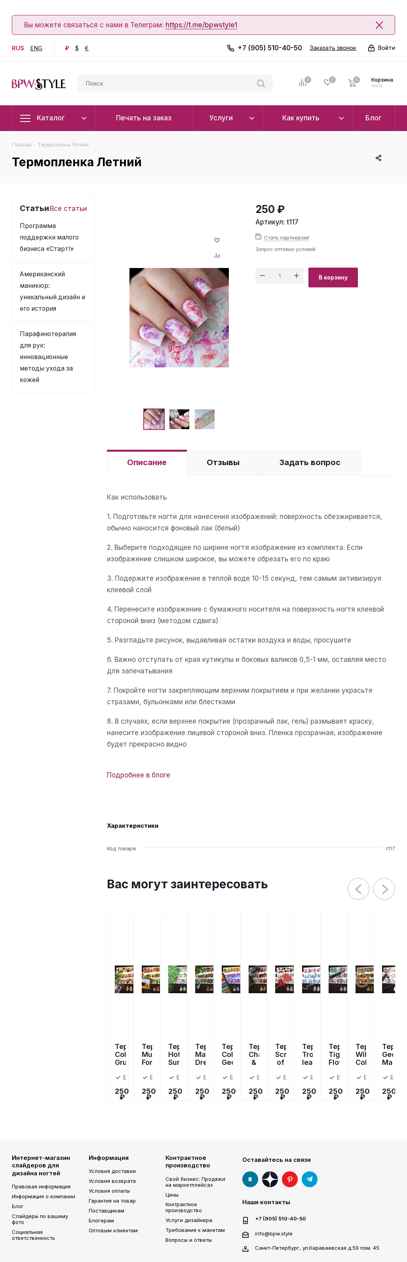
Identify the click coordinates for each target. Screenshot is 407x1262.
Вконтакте (250, 1179)
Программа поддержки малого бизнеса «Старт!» (49, 237)
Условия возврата (112, 1181)
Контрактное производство (187, 1161)
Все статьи (68, 209)
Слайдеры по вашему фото (40, 1219)
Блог (18, 1206)
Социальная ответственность (33, 1235)
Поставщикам (106, 1210)
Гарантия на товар (112, 1200)
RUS (18, 48)
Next (385, 889)
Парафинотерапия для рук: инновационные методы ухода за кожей (48, 357)
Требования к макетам (195, 1230)
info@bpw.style (274, 1233)
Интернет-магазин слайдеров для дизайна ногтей (41, 1165)
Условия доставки (112, 1171)
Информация (109, 1157)
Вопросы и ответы (188, 1240)
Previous (359, 889)
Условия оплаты (109, 1191)
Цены (172, 1195)
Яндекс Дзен (270, 1179)
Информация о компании (43, 1196)
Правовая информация (41, 1186)
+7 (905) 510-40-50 (270, 48)
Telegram (310, 1179)
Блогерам (101, 1220)
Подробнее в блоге (138, 775)
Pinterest (290, 1179)
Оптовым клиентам (113, 1230)
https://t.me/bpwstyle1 (201, 25)
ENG (36, 48)
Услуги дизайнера (188, 1220)
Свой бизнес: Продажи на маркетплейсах (195, 1182)
